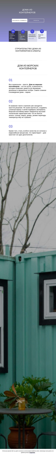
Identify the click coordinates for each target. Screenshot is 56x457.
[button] (19, 20)
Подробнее (32, 452)
